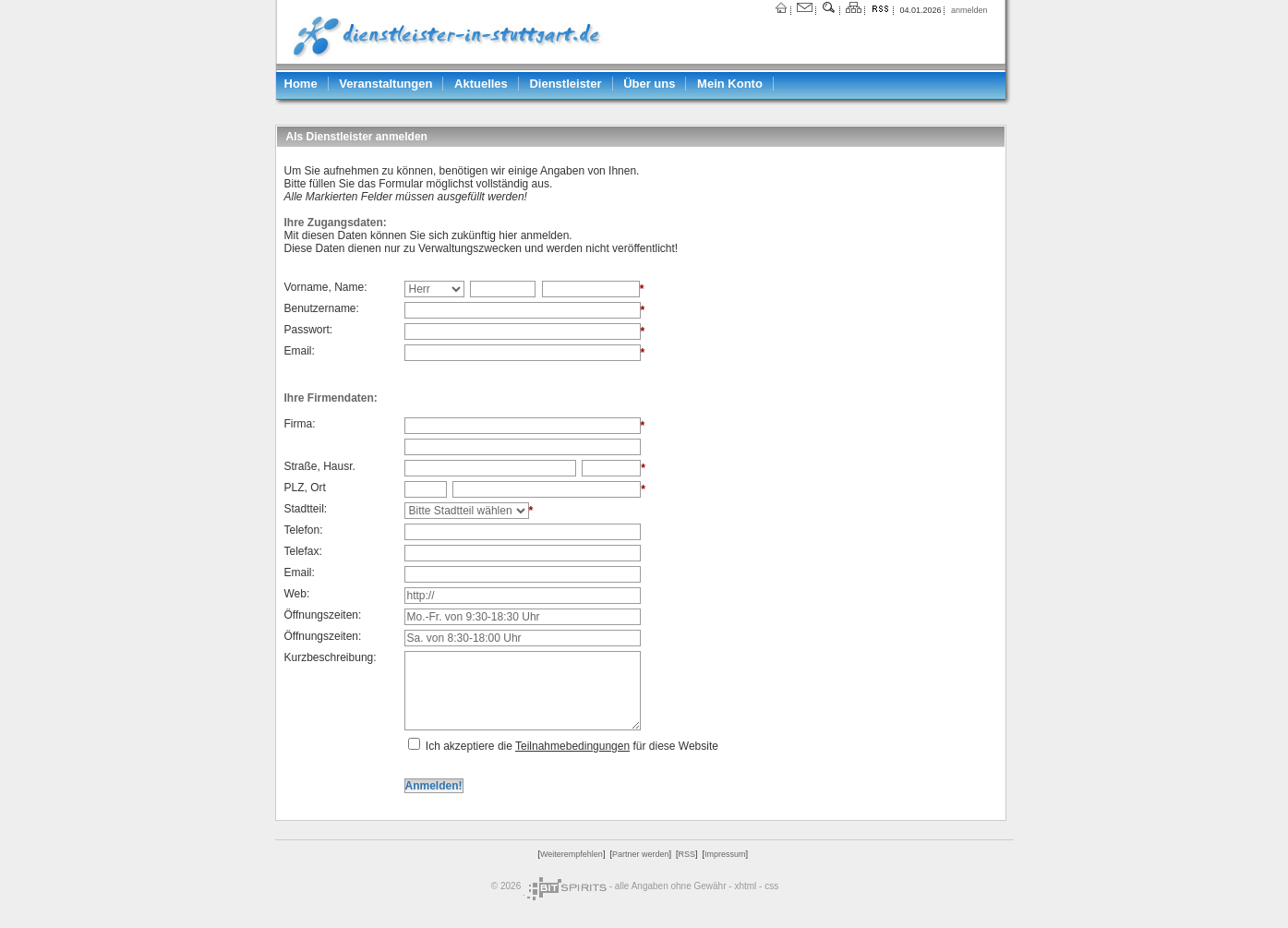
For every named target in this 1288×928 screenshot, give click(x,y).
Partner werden (640, 854)
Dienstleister (565, 83)
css (771, 886)
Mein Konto (730, 83)
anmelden (969, 10)
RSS (686, 854)
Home (301, 83)
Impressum (725, 854)
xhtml (745, 886)
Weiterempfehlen (571, 854)
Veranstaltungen (385, 83)
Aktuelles (481, 83)
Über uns (649, 83)
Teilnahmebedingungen (572, 746)
